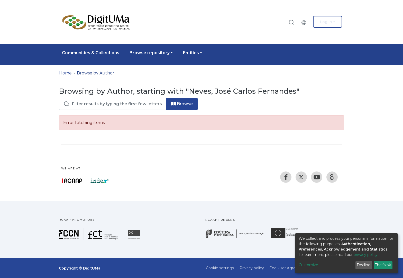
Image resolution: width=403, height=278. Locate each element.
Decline (363, 265)
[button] (305, 21)
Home (65, 73)
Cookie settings (220, 268)
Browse (182, 103)
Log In (326, 22)
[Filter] (112, 104)
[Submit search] (291, 22)
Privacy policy (252, 268)
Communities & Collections (90, 52)
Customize (308, 265)
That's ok (383, 265)
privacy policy (366, 254)
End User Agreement (288, 268)
